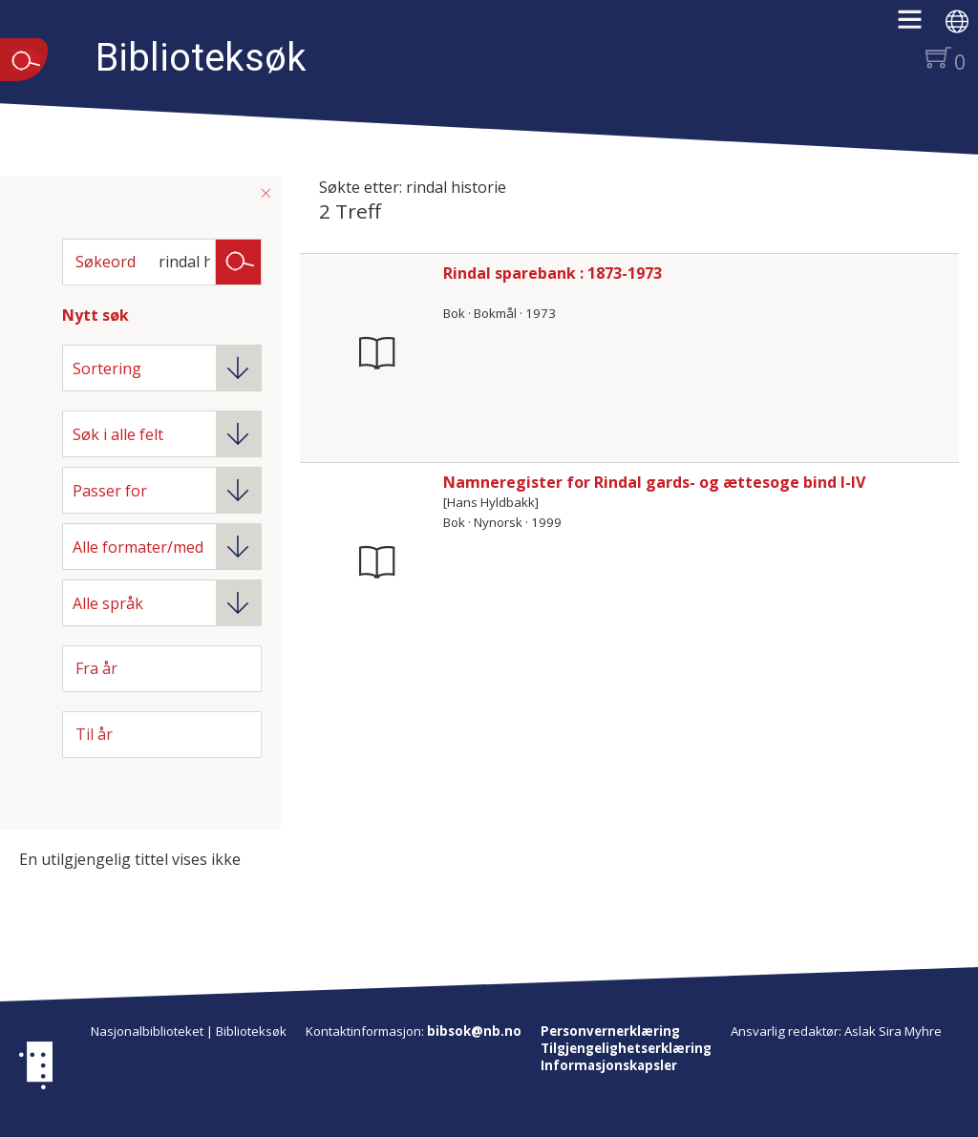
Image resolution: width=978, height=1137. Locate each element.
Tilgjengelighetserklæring (626, 1048)
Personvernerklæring (610, 1031)
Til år (94, 734)
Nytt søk (95, 315)
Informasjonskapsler (609, 1065)
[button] (919, 25)
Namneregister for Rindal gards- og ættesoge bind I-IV (654, 482)
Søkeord (105, 261)
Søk (238, 260)
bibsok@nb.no (474, 1031)
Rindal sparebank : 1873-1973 (552, 273)
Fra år (96, 668)
